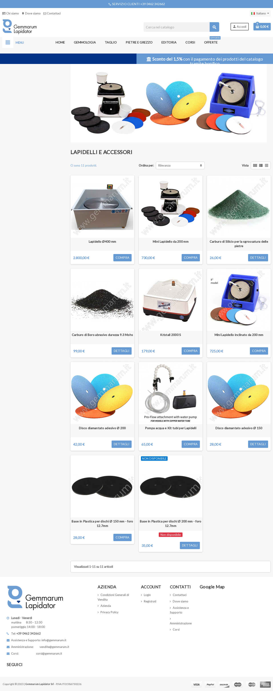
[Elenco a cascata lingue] (260, 13)
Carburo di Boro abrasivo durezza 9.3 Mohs (102, 335)
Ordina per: (146, 165)
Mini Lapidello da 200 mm (171, 241)
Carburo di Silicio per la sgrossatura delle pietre (239, 244)
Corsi (176, 629)
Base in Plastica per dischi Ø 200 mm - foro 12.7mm (170, 523)
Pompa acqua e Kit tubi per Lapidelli (170, 428)
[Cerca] (181, 27)
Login (147, 595)
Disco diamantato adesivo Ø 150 (238, 428)
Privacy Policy (109, 612)
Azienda (105, 606)
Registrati (150, 601)
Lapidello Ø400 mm (102, 241)
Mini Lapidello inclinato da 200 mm (239, 335)
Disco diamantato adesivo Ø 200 (102, 428)
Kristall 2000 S (170, 335)
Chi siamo (10, 13)
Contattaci (52, 13)
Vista (245, 165)
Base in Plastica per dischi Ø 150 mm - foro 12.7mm (102, 523)
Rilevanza (164, 165)
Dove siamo (31, 13)
